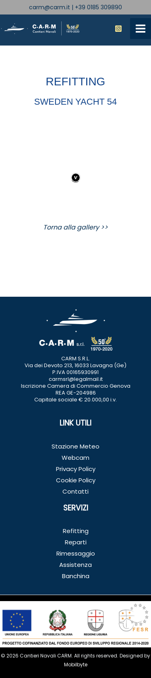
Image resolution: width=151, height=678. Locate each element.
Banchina (75, 576)
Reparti (76, 542)
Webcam (75, 457)
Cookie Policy (75, 480)
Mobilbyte (75, 664)
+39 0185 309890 (98, 7)
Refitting (76, 531)
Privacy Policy (75, 469)
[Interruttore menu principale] (140, 28)
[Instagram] (118, 28)
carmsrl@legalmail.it (76, 379)
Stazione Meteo (75, 446)
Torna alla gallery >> (75, 227)
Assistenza (75, 564)
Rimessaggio (75, 553)
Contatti (75, 491)
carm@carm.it (49, 7)
